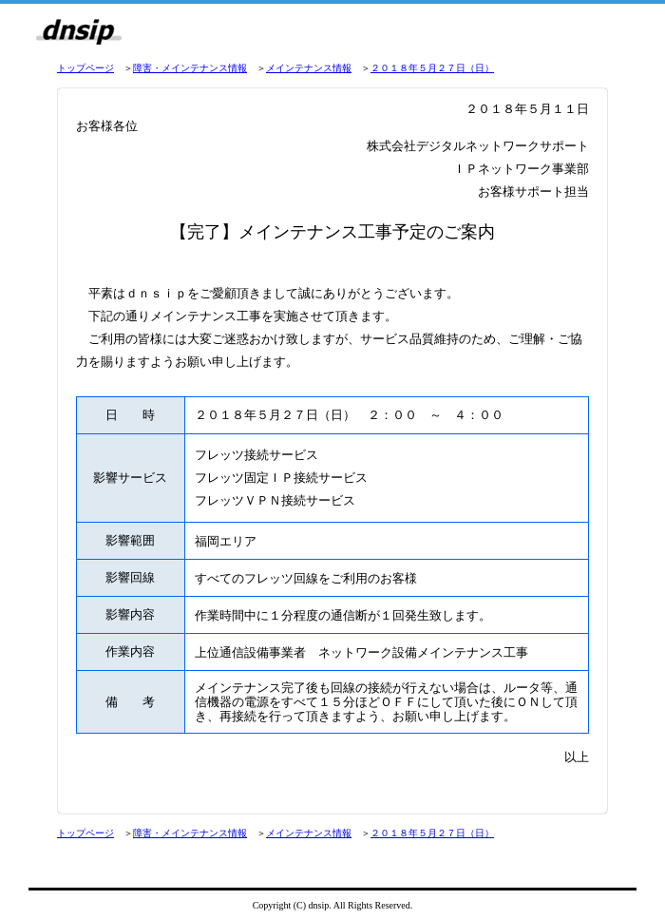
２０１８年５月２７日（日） (432, 68)
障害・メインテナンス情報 (190, 68)
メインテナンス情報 (309, 68)
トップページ (85, 68)
